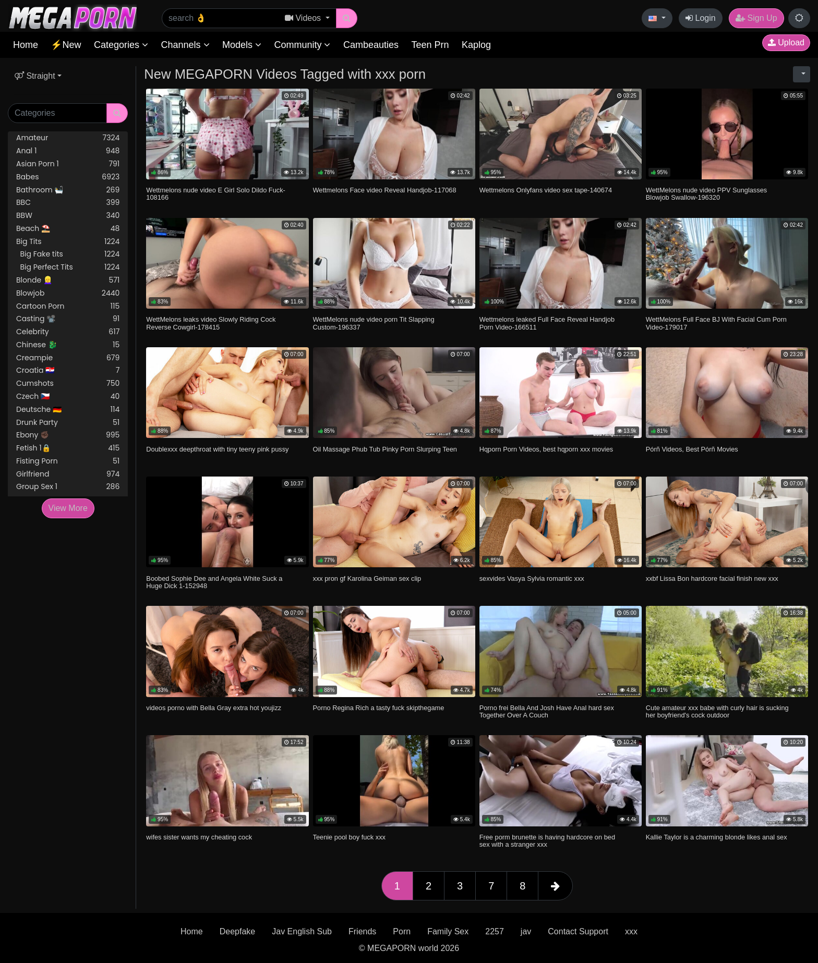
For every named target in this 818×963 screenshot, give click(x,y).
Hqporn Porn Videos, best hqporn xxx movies (546, 449)
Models (241, 45)
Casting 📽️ (67, 318)
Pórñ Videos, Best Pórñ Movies (692, 449)
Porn (402, 931)
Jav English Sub (302, 931)
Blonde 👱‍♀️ (67, 280)
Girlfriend (67, 474)
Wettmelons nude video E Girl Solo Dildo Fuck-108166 (215, 193)
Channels (185, 45)
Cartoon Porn (67, 306)
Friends (362, 931)
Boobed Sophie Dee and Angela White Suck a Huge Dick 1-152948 (214, 582)
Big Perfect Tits (67, 267)
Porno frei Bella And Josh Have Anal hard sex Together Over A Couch (546, 711)
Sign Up (756, 18)
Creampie (67, 357)
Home (25, 45)
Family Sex (447, 931)
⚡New (66, 45)
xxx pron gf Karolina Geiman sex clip (367, 578)
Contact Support (578, 931)
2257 (494, 931)
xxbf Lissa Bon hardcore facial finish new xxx (712, 578)
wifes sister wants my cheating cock (199, 837)
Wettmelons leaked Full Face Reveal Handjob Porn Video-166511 (547, 323)
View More (68, 508)
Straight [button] (35, 75)
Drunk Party (67, 422)
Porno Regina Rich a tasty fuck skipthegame (378, 708)
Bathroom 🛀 (67, 190)
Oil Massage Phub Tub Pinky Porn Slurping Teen (385, 449)
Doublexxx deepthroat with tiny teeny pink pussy (217, 449)
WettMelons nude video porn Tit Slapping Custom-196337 (374, 323)
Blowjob (67, 293)
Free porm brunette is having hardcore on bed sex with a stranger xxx (547, 840)
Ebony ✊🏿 (67, 435)
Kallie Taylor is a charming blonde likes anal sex (716, 837)
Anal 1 (67, 150)
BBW (67, 215)
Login (700, 18)
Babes (67, 177)
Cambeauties (371, 45)
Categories (121, 45)
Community (302, 45)
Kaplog (476, 45)
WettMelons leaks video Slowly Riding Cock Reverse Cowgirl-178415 (210, 323)
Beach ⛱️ (67, 228)
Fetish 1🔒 (67, 448)
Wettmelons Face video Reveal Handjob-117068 (384, 190)
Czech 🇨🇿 (67, 396)
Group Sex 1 (67, 486)
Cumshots (67, 383)
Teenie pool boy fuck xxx (349, 837)
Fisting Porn (67, 461)
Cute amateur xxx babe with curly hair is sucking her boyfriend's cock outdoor (717, 711)
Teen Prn (430, 45)
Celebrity (67, 331)
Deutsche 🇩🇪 (67, 409)
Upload (786, 42)
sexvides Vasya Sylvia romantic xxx (531, 578)
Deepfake (238, 931)
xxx (631, 931)
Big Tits (67, 241)
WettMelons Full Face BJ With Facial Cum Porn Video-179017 (716, 323)
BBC (67, 202)
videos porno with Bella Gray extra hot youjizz (213, 708)
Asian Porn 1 (67, 164)
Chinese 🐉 (67, 344)
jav (526, 931)
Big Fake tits (67, 254)
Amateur (67, 137)
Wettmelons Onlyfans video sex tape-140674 (545, 190)
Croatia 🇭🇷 (67, 370)
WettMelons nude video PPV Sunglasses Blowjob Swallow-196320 (706, 193)
